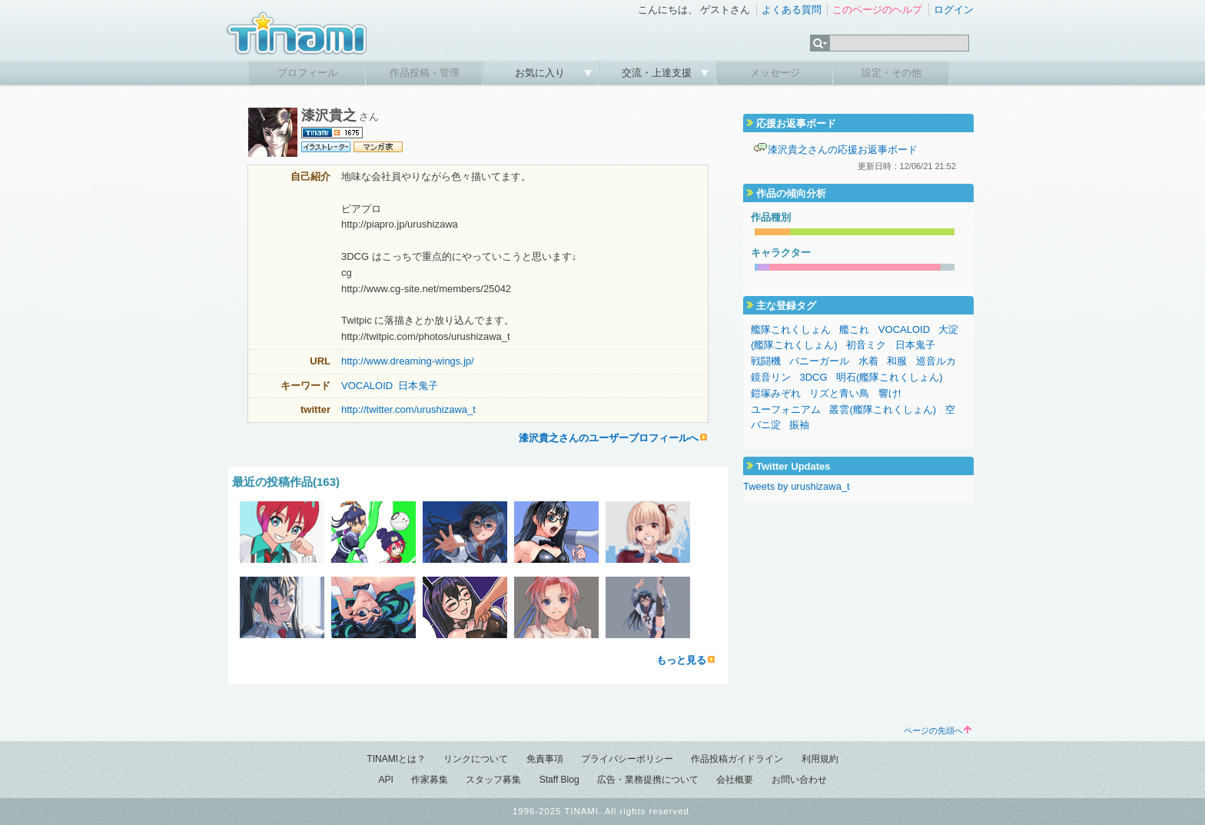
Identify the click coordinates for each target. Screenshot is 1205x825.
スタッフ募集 (493, 779)
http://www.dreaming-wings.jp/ (407, 361)
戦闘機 (766, 361)
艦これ (854, 329)
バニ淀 (766, 425)
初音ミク (866, 345)
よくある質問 (792, 9)
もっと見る (681, 660)
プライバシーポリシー (627, 758)
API (385, 779)
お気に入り (541, 72)
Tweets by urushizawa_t (796, 486)
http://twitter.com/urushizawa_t (408, 409)
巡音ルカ (936, 361)
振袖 (799, 425)
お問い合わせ (799, 779)
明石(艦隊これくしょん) (889, 377)
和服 (897, 361)
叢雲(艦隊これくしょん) (882, 409)
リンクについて (475, 758)
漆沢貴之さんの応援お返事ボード (843, 149)
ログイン (954, 9)
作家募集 (429, 779)
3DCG (813, 377)
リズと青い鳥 (839, 393)
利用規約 (820, 758)
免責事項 (544, 758)
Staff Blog (559, 779)
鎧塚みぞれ (776, 393)
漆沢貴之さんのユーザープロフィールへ (609, 438)
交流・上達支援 (658, 72)
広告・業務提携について (648, 779)
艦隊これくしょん (791, 329)
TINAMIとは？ (396, 758)
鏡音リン (771, 377)
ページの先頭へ (937, 730)
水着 (868, 361)
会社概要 (734, 779)
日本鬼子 (418, 385)
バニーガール (819, 361)
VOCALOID (367, 385)
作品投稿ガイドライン (737, 758)
